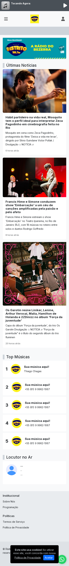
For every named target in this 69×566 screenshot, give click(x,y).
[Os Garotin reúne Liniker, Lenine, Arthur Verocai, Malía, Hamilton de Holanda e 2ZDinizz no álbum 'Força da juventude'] (34, 295)
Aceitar (49, 557)
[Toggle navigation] (6, 19)
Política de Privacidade (16, 527)
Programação (10, 507)
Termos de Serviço (14, 521)
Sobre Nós (9, 501)
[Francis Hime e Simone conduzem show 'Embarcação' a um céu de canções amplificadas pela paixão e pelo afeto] (34, 198)
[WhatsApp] (61, 559)
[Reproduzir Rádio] (65, 5)
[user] (63, 19)
